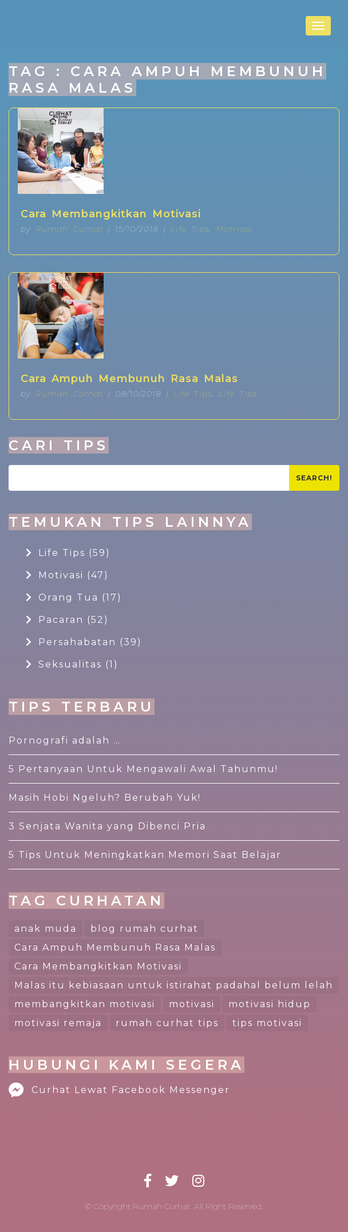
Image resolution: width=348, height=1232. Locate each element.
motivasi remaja (58, 1023)
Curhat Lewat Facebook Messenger (119, 1089)
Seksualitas (72, 664)
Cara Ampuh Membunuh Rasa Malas (129, 378)
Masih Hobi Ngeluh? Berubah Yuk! (105, 797)
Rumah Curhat (69, 229)
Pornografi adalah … (65, 740)
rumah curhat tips (167, 1023)
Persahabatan (84, 642)
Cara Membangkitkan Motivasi (111, 214)
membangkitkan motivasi (84, 1004)
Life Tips (190, 229)
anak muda (45, 928)
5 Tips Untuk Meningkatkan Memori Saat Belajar (145, 854)
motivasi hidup (269, 1004)
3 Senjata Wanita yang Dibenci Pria (107, 826)
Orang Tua (74, 597)
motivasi (192, 1004)
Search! (314, 478)
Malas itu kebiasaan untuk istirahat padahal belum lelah (173, 985)
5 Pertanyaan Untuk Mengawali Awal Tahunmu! (143, 769)
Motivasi (234, 229)
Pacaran (67, 619)
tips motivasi (267, 1023)
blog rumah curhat (144, 928)
